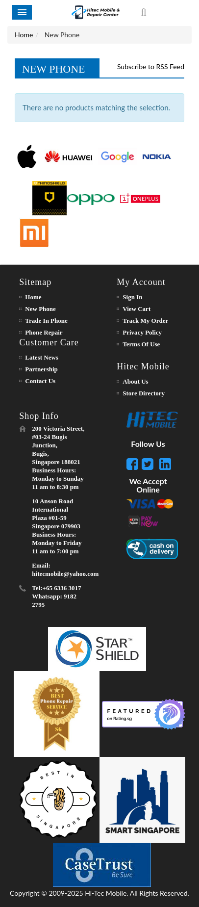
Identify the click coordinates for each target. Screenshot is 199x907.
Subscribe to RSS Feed (150, 66)
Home (24, 34)
